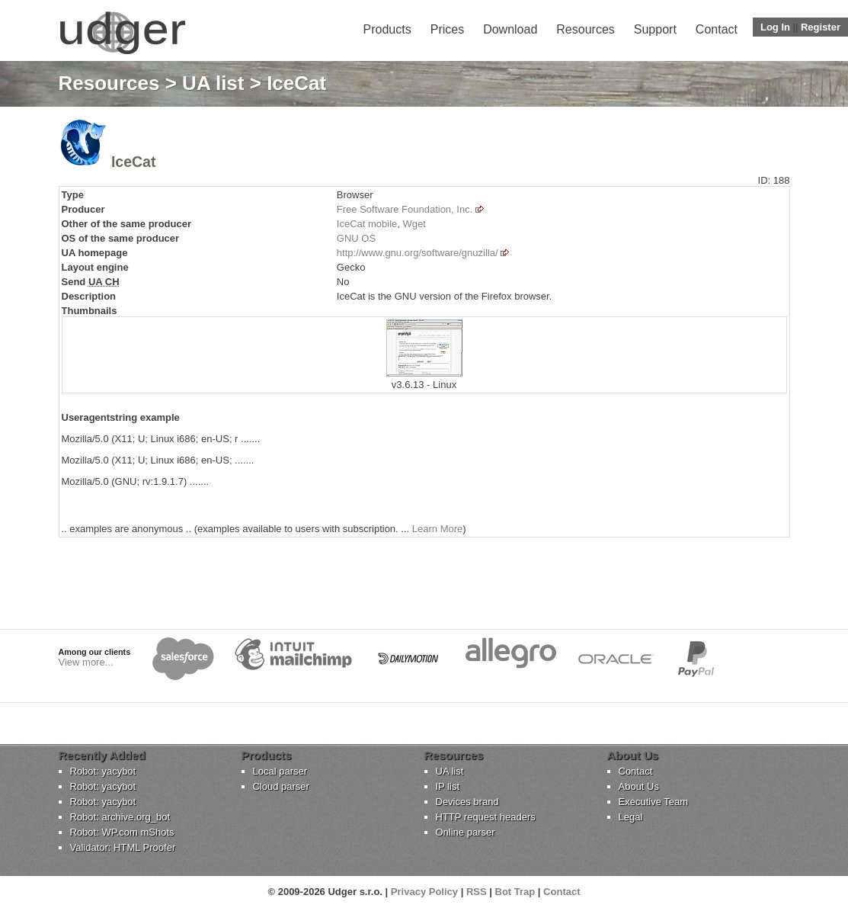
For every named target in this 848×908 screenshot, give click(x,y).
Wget (414, 223)
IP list (448, 786)
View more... (86, 662)
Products (387, 29)
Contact (717, 29)
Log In (775, 27)
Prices (447, 29)
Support (655, 29)
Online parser (465, 832)
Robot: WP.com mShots (122, 832)
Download (510, 29)
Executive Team (654, 801)
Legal (631, 817)
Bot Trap (515, 891)
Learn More (437, 528)
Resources (585, 29)
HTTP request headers (486, 817)
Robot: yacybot (103, 771)
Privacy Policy (424, 891)
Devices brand (467, 801)
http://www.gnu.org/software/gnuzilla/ (417, 252)
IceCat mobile (367, 223)
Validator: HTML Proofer (123, 847)
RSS (476, 891)
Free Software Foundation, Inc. (404, 209)
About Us (639, 786)
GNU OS (356, 238)
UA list (213, 83)
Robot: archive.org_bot (120, 817)
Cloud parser (281, 786)
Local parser (280, 771)
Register (820, 27)
